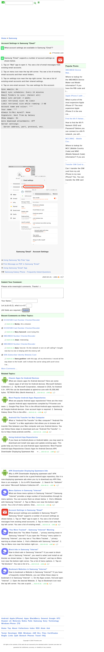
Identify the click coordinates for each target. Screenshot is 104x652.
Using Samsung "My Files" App (16, 260)
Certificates (53, 635)
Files (44, 635)
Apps (26, 620)
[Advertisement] (32, 21)
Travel (38, 638)
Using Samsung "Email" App (15, 268)
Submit (26, 312)
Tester (4, 635)
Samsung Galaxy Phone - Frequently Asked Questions (28, 272)
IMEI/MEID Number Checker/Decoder (19, 338)
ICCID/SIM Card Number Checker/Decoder (22, 322)
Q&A (16, 638)
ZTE (18, 625)
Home (3, 38)
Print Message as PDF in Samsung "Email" (21, 264)
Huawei (4, 623)
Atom (43, 630)
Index (32, 630)
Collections (23, 630)
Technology (54, 623)
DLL (39, 635)
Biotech (22, 638)
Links (10, 638)
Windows (27, 635)
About (14, 630)
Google (52, 620)
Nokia (24, 623)
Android (5, 620)
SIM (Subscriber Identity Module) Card (20, 357)
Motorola (17, 623)
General (44, 620)
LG (10, 623)
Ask (48, 630)
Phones (31, 638)
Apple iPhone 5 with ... (75, 96)
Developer (12, 635)
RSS (38, 630)
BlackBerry (35, 620)
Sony (45, 623)
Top (9, 630)
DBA (20, 635)
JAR (34, 635)
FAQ (44, 638)
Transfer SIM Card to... (75, 164)
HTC (58, 620)
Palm (30, 623)
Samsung (13, 38)
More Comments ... (9, 371)
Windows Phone (8, 625)
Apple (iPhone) (16, 620)
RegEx (4, 638)
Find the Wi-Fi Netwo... (75, 119)
